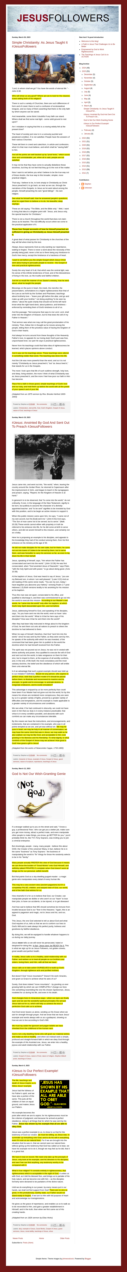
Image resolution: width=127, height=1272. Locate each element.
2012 (84, 173)
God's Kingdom (46, 408)
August (87, 88)
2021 (84, 141)
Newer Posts (18, 1238)
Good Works (40, 1229)
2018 (84, 152)
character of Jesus (25, 759)
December (88, 74)
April (86, 102)
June (86, 95)
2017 (84, 155)
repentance (38, 761)
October (87, 81)
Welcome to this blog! (90, 41)
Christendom (23, 408)
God (38, 408)
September (88, 85)
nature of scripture (26, 761)
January (87, 134)
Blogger (88, 1259)
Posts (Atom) (28, 1243)
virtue (51, 1231)
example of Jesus (39, 759)
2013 (84, 169)
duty (20, 1229)
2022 (84, 138)
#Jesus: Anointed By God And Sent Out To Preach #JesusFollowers (40, 424)
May (86, 99)
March (87, 106)
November (88, 78)
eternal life (32, 408)
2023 (84, 71)
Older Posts (64, 1238)
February (88, 130)
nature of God (18, 410)
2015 (84, 163)
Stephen (87, 184)
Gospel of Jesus (59, 408)
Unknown (88, 188)
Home (41, 1238)
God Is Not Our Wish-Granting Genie (39, 774)
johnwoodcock (68, 1259)
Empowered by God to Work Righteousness (92, 50)
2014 (84, 166)
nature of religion (48, 1056)
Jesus (22, 1231)
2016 (84, 159)
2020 (84, 145)
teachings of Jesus (30, 410)
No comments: (42, 404)
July (86, 92)
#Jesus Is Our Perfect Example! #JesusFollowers (35, 1073)
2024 (84, 68)
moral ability (29, 1231)
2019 (84, 148)
